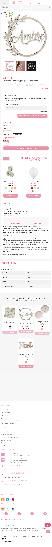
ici (25, 254)
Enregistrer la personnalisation (32, 116)
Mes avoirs (4, 418)
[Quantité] (5, 143)
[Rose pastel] (35, 188)
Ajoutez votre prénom (11, 104)
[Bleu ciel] (9, 191)
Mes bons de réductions (8, 424)
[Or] (12, 188)
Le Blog (3, 445)
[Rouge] (32, 188)
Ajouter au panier (26, 148)
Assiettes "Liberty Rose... (42, 322)
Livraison (26, 203)
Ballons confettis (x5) (10, 182)
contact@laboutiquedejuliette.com (20, 455)
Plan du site (4, 443)
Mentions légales (6, 440)
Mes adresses (5, 415)
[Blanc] (9, 188)
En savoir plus (8, 215)
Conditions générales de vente (10, 437)
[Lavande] (38, 188)
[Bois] (26, 362)
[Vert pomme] (33, 191)
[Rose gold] (42, 329)
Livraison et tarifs (6, 432)
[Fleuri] (10, 328)
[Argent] (6, 188)
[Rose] (15, 188)
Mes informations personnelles (10, 421)
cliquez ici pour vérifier (41, 536)
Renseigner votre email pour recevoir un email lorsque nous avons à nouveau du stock (26, 85)
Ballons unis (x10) (33, 182)
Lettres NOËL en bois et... (26, 355)
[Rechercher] (26, 7)
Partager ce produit (14, 221)
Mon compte (5, 410)
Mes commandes (6, 413)
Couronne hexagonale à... (26, 324)
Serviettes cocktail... (10, 322)
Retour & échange (6, 434)
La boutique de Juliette (6, 540)
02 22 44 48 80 (37, 221)
